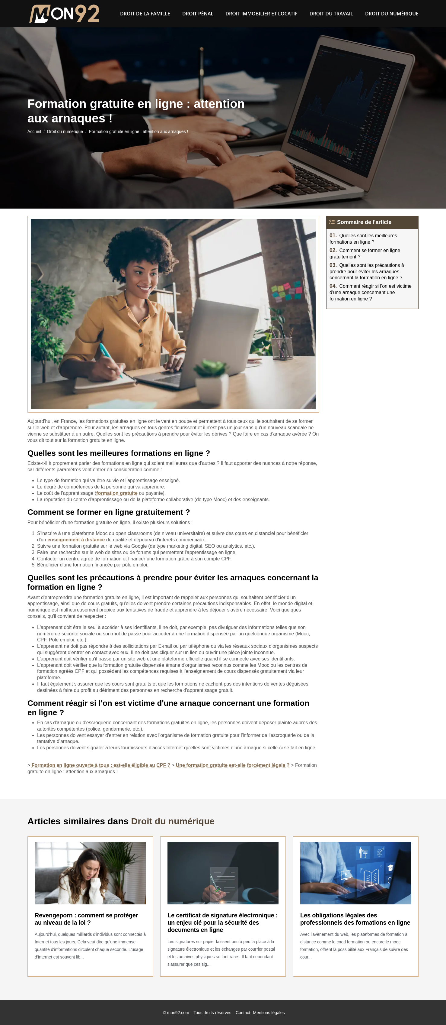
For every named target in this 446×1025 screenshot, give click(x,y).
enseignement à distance (76, 539)
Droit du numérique (392, 13)
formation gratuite (117, 493)
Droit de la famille (145, 13)
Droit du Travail (331, 13)
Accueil (34, 131)
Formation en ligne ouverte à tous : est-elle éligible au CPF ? (101, 765)
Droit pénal (197, 13)
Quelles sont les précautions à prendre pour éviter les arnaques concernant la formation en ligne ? (367, 272)
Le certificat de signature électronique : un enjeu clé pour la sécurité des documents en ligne (222, 922)
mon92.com (178, 1012)
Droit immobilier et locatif (261, 13)
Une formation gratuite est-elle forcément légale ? (233, 765)
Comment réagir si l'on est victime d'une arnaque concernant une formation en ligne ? (371, 292)
